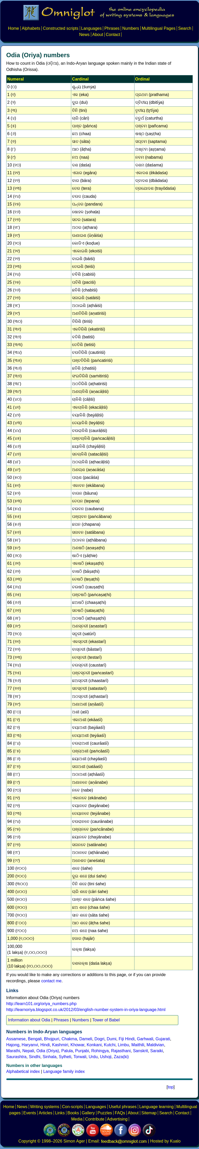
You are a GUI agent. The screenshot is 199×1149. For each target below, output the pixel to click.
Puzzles (104, 1113)
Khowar (77, 1045)
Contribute (94, 1119)
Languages (91, 28)
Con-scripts (72, 1106)
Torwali (79, 1057)
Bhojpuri (51, 1039)
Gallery (88, 1113)
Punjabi (82, 1051)
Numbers (130, 28)
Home (13, 28)
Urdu (93, 1057)
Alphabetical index (23, 1071)
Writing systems (44, 1106)
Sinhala (49, 1057)
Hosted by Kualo (165, 1141)
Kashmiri (60, 1045)
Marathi (13, 1051)
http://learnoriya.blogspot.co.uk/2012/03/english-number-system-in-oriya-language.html (86, 1009)
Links (60, 1113)
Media (77, 1119)
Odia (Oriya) (48, 1051)
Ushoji (105, 1057)
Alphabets (31, 28)
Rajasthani (121, 1051)
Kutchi (109, 1045)
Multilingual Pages (158, 28)
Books (73, 1113)
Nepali (28, 1051)
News (84, 34)
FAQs (120, 1113)
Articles (45, 1113)
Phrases (112, 28)
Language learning (156, 1106)
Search (184, 28)
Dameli (85, 1039)
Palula (67, 1051)
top (170, 1087)
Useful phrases (123, 1106)
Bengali (35, 1039)
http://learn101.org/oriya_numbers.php (41, 1003)
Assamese (16, 1039)
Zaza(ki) (121, 1057)
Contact (113, 34)
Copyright (27, 1141)
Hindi (45, 1045)
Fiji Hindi (126, 1039)
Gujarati (162, 1039)
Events (29, 1113)
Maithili (137, 1045)
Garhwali (145, 1039)
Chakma (69, 1039)
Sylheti (65, 1057)
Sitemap (149, 1113)
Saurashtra (16, 1057)
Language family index (64, 1071)
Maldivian (155, 1045)
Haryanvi (30, 1045)
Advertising (117, 1119)
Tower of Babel (106, 1020)
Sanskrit (140, 1051)
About (97, 34)
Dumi (111, 1039)
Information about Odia (29, 1020)
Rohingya (100, 1051)
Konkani (94, 1045)
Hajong (12, 1045)
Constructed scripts (61, 28)
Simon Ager (74, 1141)
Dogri (99, 1039)
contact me (51, 981)
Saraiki (156, 1051)
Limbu (123, 1045)
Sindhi (34, 1057)
